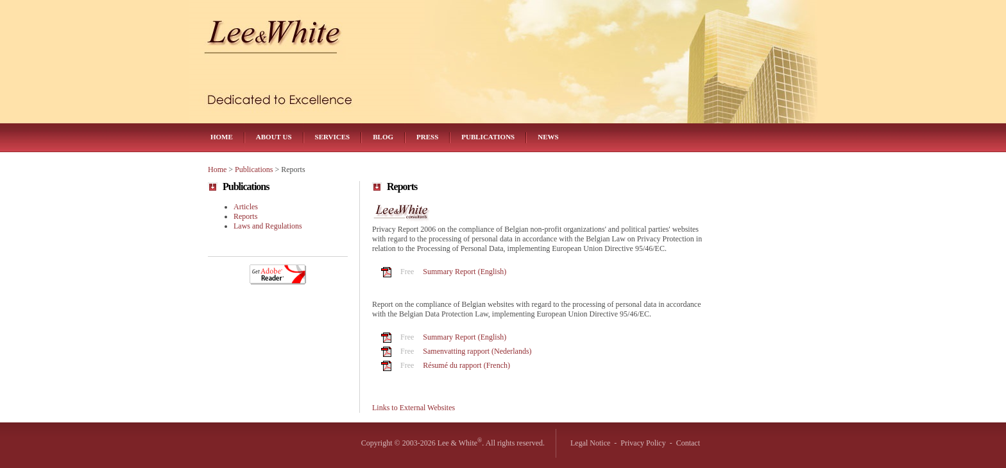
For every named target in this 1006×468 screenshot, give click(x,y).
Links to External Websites (413, 407)
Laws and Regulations (268, 225)
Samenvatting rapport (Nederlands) (477, 351)
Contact (688, 442)
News (548, 137)
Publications (488, 137)
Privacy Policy (642, 442)
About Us (274, 137)
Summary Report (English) (464, 271)
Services (332, 137)
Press (427, 137)
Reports (245, 216)
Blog (383, 137)
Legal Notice (590, 442)
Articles (246, 206)
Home (221, 137)
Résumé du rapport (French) (466, 365)
